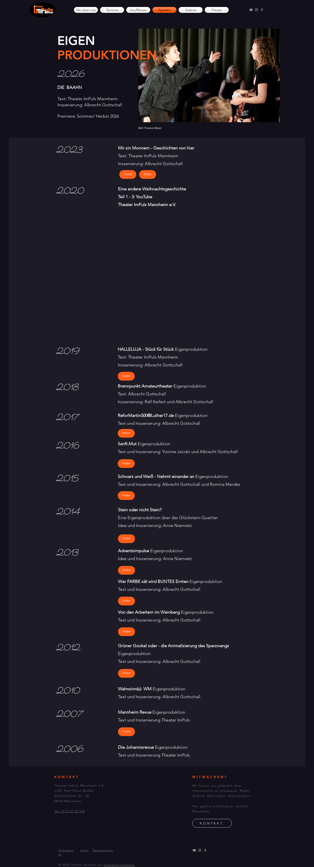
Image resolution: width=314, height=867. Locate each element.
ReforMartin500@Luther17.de (146, 415)
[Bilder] (126, 376)
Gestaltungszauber (119, 865)
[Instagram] (256, 10)
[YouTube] (251, 10)
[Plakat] (127, 174)
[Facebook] (262, 10)
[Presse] (126, 731)
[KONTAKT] (212, 823)
